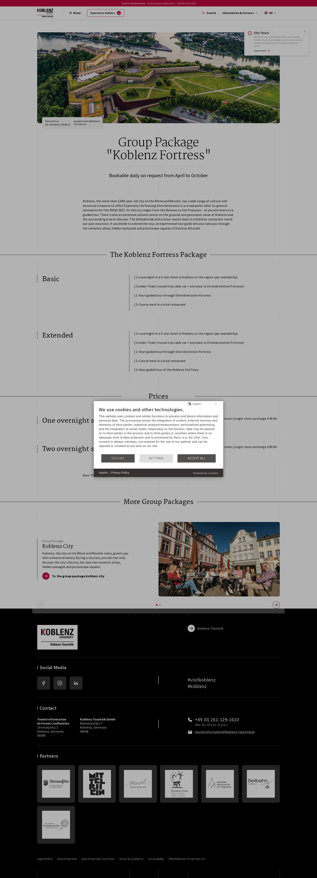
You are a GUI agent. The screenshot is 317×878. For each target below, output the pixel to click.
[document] (158, 430)
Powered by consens (205, 472)
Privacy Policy (120, 472)
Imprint (103, 472)
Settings (156, 458)
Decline (117, 458)
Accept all (196, 458)
